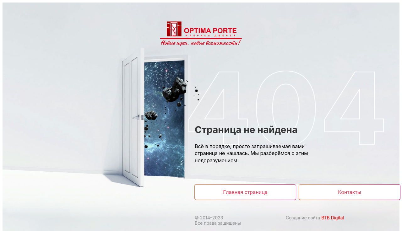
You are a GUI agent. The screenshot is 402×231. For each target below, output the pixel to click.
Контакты (349, 192)
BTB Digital (332, 217)
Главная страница (245, 192)
